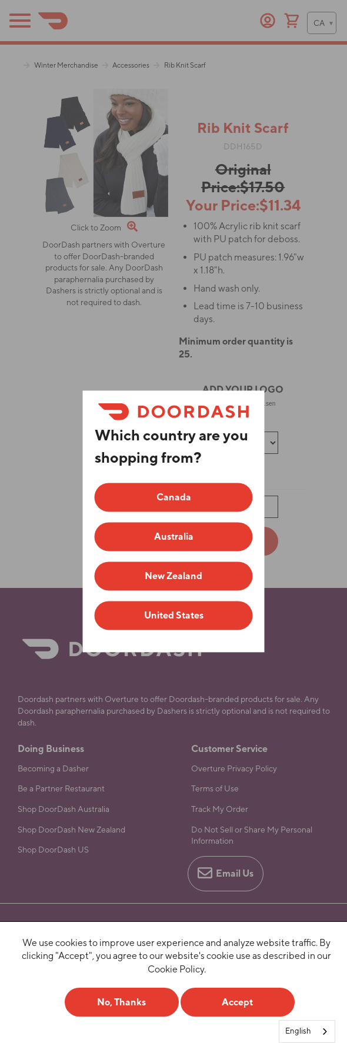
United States (173, 615)
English (298, 1031)
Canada (173, 497)
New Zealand (173, 576)
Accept (237, 1002)
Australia (173, 537)
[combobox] (307, 1031)
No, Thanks (121, 1002)
